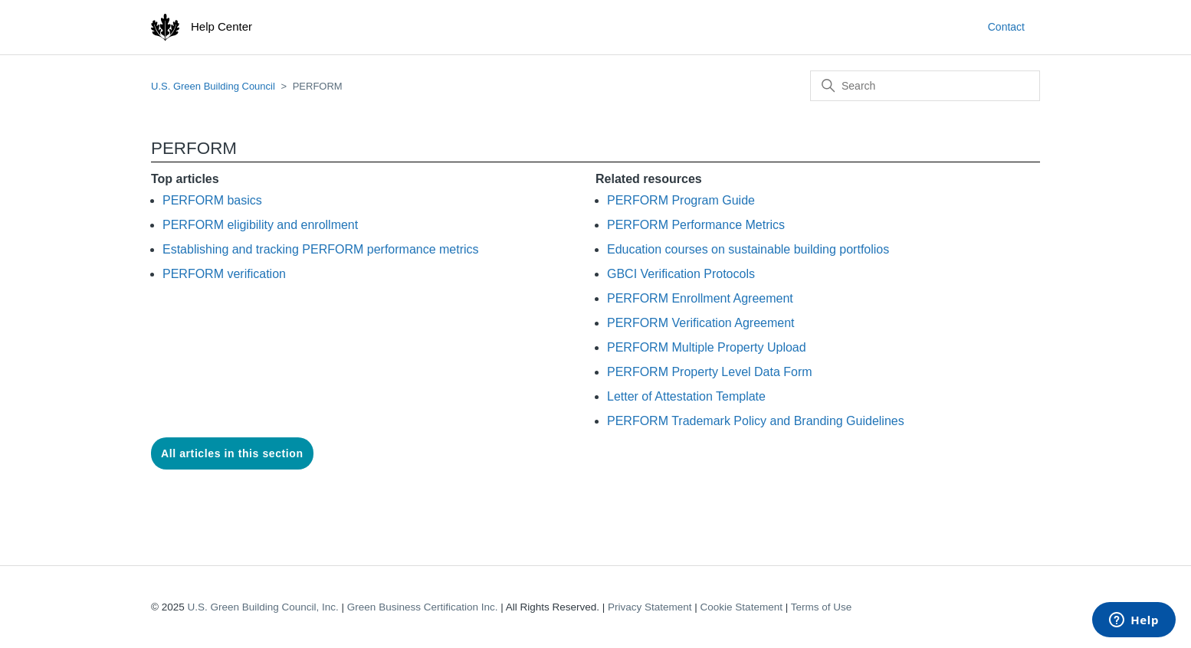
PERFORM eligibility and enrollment (260, 224)
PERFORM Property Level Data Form (709, 371)
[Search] (925, 85)
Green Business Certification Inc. (422, 607)
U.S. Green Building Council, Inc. (262, 607)
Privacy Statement (650, 607)
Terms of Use (821, 607)
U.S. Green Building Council (213, 86)
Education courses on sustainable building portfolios (748, 249)
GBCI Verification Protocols (681, 273)
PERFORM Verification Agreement (701, 322)
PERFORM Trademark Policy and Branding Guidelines (755, 420)
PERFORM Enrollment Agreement (700, 298)
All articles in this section (232, 453)
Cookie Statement (741, 607)
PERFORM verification (224, 273)
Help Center (221, 26)
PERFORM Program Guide (681, 200)
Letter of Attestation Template (686, 396)
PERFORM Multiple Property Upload (706, 347)
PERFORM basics (212, 200)
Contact (1006, 27)
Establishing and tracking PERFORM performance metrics (320, 249)
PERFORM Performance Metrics (696, 224)
